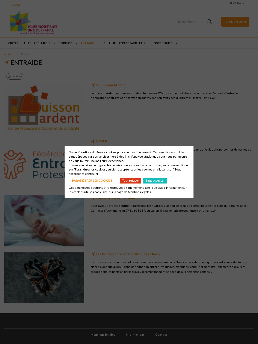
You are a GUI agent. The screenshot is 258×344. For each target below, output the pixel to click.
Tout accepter (155, 180)
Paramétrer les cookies (92, 180)
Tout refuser (130, 180)
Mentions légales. (140, 191)
